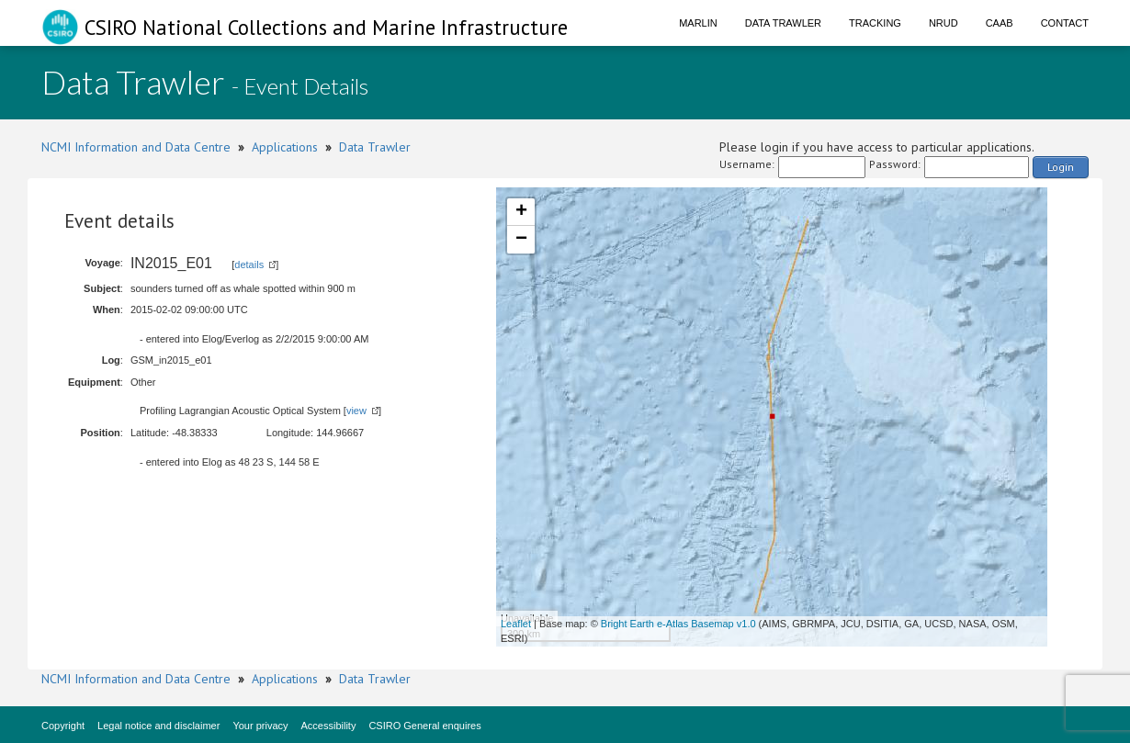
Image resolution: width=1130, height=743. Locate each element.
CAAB (999, 22)
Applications (285, 147)
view (356, 410)
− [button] (521, 239)
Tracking (875, 22)
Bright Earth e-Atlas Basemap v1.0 (678, 623)
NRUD (943, 22)
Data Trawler (783, 22)
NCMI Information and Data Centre (136, 147)
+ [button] (521, 212)
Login (1060, 167)
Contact (1065, 22)
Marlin (698, 22)
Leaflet (516, 623)
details (249, 264)
